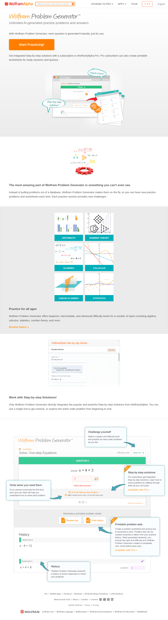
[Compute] (73, 4)
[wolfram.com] (30, 611)
